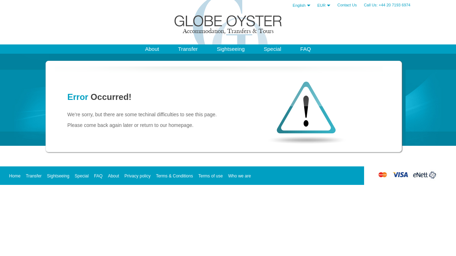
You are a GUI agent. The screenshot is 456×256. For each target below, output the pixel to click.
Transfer (188, 49)
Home (15, 176)
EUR (323, 5)
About (113, 176)
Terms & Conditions (174, 176)
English (301, 5)
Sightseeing (230, 49)
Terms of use (210, 176)
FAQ (305, 49)
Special (272, 49)
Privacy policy (137, 176)
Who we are (239, 176)
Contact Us (347, 5)
